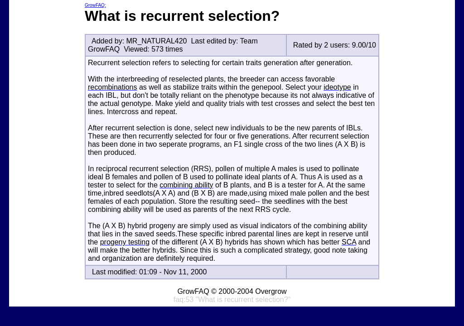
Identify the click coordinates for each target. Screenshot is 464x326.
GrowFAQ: (95, 5)
